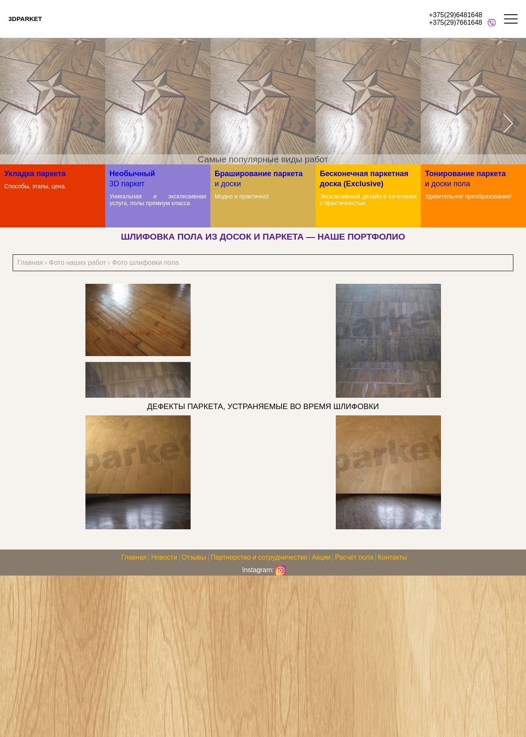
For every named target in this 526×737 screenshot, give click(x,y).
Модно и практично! (242, 196)
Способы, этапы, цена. (35, 186)
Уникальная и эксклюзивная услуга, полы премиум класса (157, 199)
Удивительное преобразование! (468, 196)
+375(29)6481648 (455, 14)
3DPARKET (25, 18)
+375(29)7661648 (455, 22)
